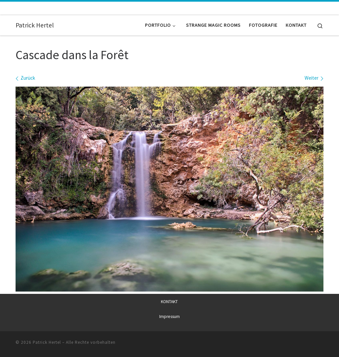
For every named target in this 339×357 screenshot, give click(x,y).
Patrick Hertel (47, 342)
